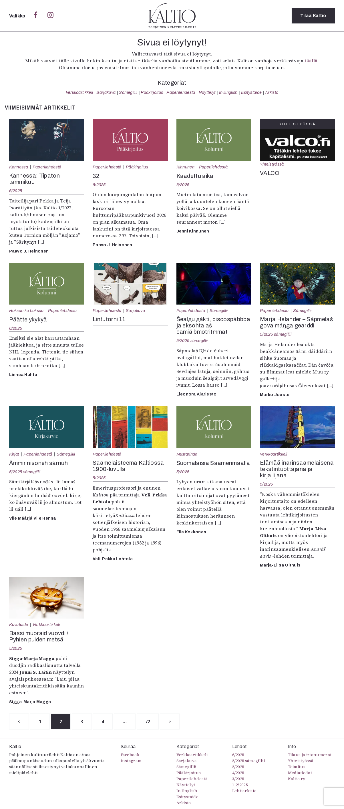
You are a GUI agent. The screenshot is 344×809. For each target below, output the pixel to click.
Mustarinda (187, 454)
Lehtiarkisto (244, 791)
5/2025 (99, 478)
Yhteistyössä (272, 164)
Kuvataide (18, 624)
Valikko (18, 15)
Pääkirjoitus (152, 92)
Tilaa (313, 15)
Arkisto (271, 92)
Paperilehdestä (180, 92)
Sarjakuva (106, 92)
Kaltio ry (296, 779)
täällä (311, 60)
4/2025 (238, 773)
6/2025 (15, 190)
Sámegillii (128, 92)
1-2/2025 (240, 785)
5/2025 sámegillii (192, 340)
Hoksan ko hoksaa (26, 310)
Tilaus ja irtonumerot (310, 755)
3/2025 (238, 779)
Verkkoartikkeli (79, 92)
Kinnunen (185, 167)
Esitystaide (251, 92)
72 (148, 721)
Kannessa (18, 167)
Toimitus (297, 767)
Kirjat (14, 454)
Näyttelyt (207, 92)
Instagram (131, 761)
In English (228, 92)
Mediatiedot (300, 773)
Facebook (130, 755)
